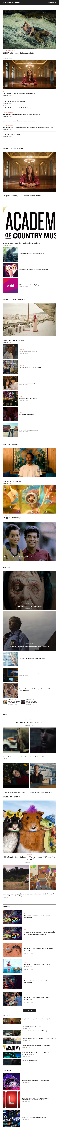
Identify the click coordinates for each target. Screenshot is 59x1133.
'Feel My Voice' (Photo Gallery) (27, 383)
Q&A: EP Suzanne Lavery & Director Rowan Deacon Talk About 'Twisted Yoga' (16, 895)
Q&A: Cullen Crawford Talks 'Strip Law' (42, 894)
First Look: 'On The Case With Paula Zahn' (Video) (32, 658)
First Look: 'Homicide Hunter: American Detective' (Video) (29, 647)
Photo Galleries (7, 478)
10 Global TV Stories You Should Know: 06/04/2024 (37, 966)
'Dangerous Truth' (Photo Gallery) (14, 340)
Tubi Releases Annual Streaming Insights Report (31, 285)
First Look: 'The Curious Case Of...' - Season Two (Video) (31, 701)
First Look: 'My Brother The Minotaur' (14, 101)
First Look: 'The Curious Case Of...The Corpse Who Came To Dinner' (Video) (14, 702)
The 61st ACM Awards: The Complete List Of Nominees (19, 121)
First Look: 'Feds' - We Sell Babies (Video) (29, 674)
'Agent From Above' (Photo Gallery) (28, 398)
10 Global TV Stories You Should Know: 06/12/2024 (37, 917)
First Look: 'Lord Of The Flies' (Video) (14, 792)
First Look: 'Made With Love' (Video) (28, 351)
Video (4, 99)
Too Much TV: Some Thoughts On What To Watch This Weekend (22, 114)
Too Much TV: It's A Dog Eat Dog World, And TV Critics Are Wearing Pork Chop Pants (28, 128)
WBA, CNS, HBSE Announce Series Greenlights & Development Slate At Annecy (39, 933)
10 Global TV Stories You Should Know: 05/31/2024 (37, 982)
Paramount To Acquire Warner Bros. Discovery (34, 1117)
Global (4, 337)
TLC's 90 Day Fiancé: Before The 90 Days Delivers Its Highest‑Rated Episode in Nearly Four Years (35, 1098)
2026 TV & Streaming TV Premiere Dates (18, 53)
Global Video (22, 349)
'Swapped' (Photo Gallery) (12, 518)
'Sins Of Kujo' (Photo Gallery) (26, 414)
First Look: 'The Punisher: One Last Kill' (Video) (17, 108)
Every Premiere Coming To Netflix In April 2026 (31, 253)
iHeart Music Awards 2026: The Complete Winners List (33, 269)
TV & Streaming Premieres (9, 50)
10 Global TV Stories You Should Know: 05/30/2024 (37, 998)
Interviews (29, 854)
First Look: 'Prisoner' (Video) (11, 134)
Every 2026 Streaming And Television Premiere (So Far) (19, 93)
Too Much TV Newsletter (9, 112)
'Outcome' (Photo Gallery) (12, 481)
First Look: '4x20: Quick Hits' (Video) (41, 792)
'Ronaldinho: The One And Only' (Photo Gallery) (20, 557)
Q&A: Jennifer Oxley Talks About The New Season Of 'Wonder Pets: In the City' (29, 858)
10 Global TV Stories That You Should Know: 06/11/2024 (39, 949)
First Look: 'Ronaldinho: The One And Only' (30, 367)
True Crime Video (30, 603)
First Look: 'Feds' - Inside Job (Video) (29, 606)
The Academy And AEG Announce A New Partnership (35, 1080)
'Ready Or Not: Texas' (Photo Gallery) (28, 430)
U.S (4, 91)
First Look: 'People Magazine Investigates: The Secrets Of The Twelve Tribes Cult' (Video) (37, 689)
